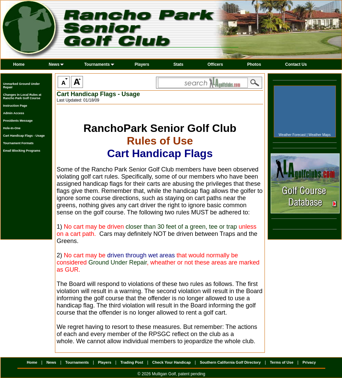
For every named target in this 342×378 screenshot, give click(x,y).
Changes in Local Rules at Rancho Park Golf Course (22, 96)
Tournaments (99, 64)
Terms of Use (282, 362)
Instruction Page (15, 105)
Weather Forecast (292, 135)
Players (141, 64)
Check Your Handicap (171, 362)
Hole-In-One (11, 128)
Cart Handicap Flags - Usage (24, 135)
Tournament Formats (18, 143)
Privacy (309, 362)
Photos (254, 64)
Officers (215, 64)
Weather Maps (320, 135)
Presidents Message (18, 120)
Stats (178, 64)
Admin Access (13, 113)
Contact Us (296, 64)
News (56, 64)
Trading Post (131, 362)
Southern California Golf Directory (230, 362)
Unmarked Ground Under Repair (21, 85)
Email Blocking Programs (21, 150)
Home (19, 64)
